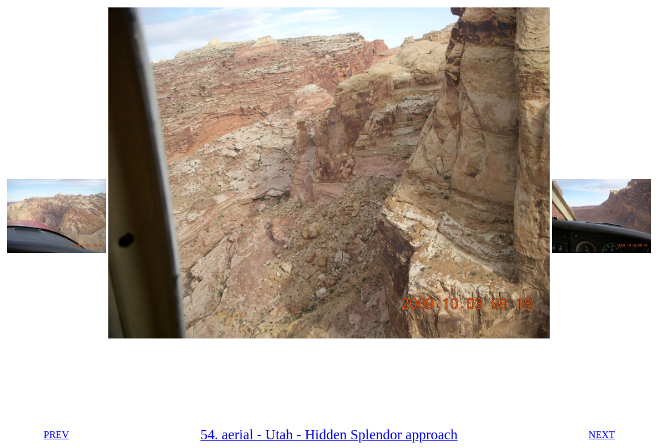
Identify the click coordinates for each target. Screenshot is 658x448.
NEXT (602, 434)
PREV (56, 434)
